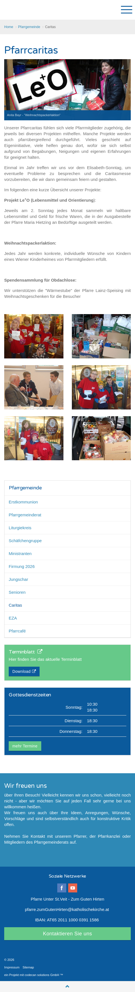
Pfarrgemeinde (25, 488)
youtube (72, 887)
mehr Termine (25, 746)
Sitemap (28, 967)
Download (24, 671)
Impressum (11, 967)
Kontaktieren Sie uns (67, 933)
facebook (61, 887)
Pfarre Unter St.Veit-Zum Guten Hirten (24, 10)
